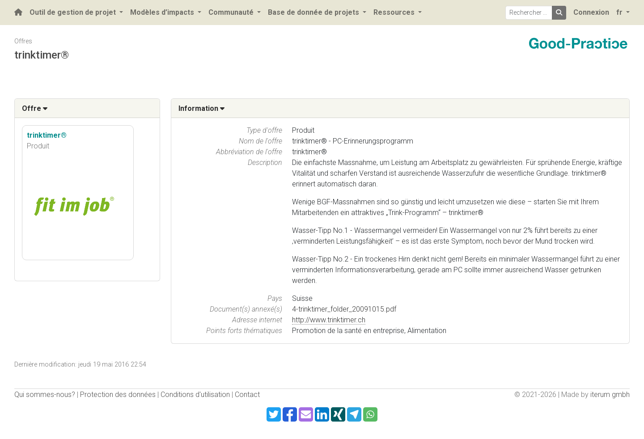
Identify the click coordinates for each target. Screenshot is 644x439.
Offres (23, 41)
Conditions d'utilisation (195, 394)
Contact (247, 394)
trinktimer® (47, 135)
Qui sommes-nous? (44, 394)
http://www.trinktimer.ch (328, 320)
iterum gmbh (610, 394)
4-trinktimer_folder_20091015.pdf (344, 309)
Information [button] (201, 108)
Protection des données (118, 394)
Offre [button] (34, 108)
